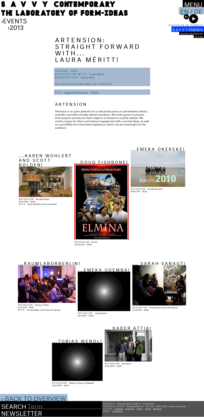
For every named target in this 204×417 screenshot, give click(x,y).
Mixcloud (157, 408)
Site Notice (117, 410)
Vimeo (148, 408)
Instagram (129, 408)
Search (13, 405)
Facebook (119, 408)
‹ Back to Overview (34, 397)
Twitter (139, 408)
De (198, 10)
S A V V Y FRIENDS (188, 29)
